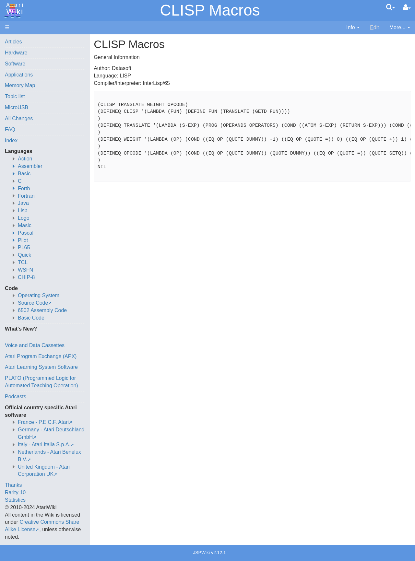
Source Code (33, 303)
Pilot (23, 240)
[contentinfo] (352, 28)
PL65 (24, 247)
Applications (19, 74)
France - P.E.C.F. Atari (43, 422)
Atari (13, 9)
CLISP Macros (210, 10)
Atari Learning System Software (41, 367)
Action (25, 158)
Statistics (15, 500)
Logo (24, 218)
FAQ (10, 129)
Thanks (13, 485)
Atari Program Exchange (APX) (41, 356)
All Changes (19, 118)
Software (15, 63)
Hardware (16, 52)
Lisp (22, 210)
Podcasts (15, 396)
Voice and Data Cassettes (35, 345)
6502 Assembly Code (42, 310)
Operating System (38, 295)
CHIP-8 (26, 277)
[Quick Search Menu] (390, 7)
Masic (24, 225)
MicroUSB (16, 107)
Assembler (30, 166)
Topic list (15, 96)
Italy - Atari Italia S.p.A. (44, 444)
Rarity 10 (15, 492)
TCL (23, 262)
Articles (13, 41)
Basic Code (31, 318)
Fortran (26, 196)
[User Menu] (407, 7)
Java (23, 203)
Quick (24, 255)
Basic (24, 173)
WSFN (25, 270)
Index (11, 140)
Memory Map (20, 85)
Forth (24, 188)
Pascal (25, 233)
